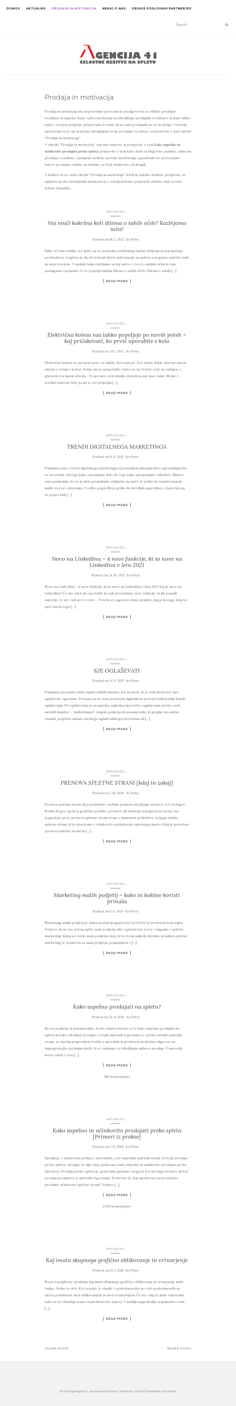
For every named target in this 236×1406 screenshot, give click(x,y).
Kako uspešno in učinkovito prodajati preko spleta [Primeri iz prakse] (117, 1133)
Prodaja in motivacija (74, 8)
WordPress (169, 1391)
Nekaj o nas (114, 8)
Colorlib (139, 1391)
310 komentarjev (117, 1076)
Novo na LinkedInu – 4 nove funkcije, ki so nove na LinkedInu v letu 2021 (117, 562)
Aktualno (36, 8)
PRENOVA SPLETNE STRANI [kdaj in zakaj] (117, 782)
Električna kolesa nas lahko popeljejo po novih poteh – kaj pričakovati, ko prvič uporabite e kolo (116, 338)
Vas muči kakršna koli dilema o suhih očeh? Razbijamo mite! (117, 226)
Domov (13, 8)
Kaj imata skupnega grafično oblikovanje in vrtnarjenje (117, 1260)
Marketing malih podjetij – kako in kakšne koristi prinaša (117, 898)
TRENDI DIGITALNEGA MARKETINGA (117, 446)
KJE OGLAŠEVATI (117, 670)
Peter (135, 240)
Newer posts (179, 1348)
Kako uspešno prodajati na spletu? (117, 1006)
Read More (117, 281)
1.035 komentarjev (116, 1206)
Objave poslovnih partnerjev (162, 8)
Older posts (56, 1348)
